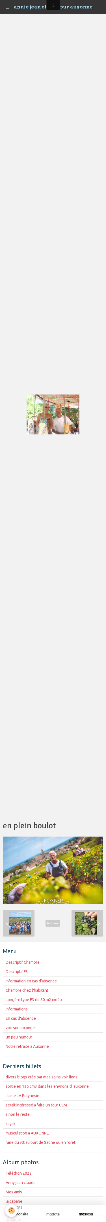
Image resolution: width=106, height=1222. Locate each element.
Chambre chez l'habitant (27, 990)
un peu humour (19, 1037)
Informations (17, 1009)
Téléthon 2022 (19, 1173)
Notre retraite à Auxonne (27, 1046)
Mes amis (14, 1192)
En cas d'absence (21, 1018)
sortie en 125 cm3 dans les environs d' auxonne (47, 1086)
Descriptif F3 (17, 971)
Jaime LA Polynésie (22, 1095)
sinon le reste (18, 1114)
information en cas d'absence (31, 981)
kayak (11, 1123)
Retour (53, 923)
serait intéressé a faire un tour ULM (36, 1105)
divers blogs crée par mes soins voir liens (41, 1077)
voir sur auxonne (20, 1027)
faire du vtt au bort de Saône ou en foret (40, 1142)
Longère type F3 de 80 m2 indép (34, 999)
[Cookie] (11, 1210)
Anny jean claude (21, 1182)
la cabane (14, 1201)
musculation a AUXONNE (27, 1133)
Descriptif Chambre (23, 962)
